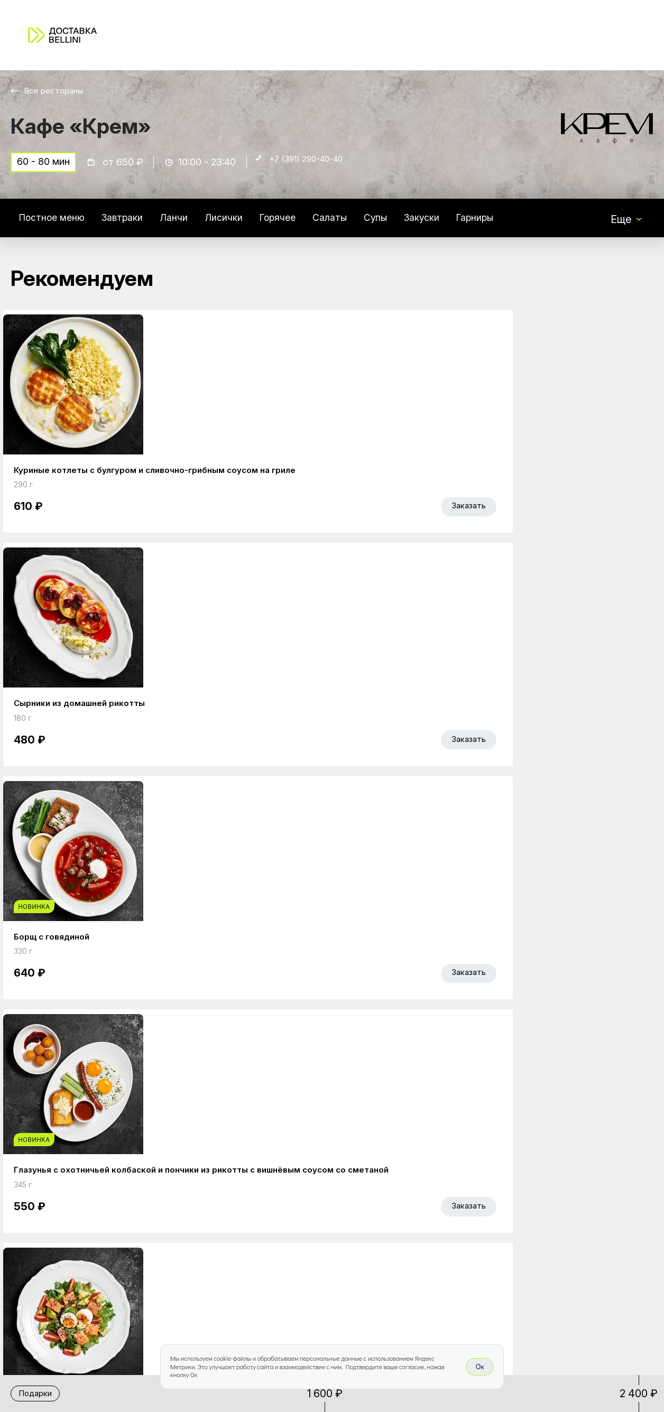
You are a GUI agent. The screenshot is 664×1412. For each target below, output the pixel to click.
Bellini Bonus (262, 1271)
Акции (247, 1248)
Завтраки (134, 224)
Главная (253, 1226)
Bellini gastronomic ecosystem (541, 1242)
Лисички (243, 224)
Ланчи (190, 224)
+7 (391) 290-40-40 (315, 167)
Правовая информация (422, 1271)
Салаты (359, 224)
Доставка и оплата (412, 1248)
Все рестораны (58, 90)
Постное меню (56, 224)
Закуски (459, 224)
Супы (409, 224)
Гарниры (517, 224)
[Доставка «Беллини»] (62, 35)
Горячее (302, 224)
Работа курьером (407, 1226)
